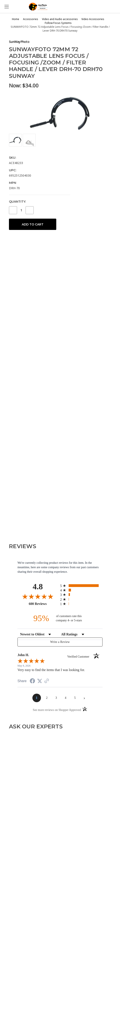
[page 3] (56, 697)
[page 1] (36, 698)
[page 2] (46, 697)
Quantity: (17, 201)
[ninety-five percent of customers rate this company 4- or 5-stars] (60, 618)
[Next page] (84, 697)
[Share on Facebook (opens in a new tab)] (32, 681)
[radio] (81, 585)
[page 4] (65, 697)
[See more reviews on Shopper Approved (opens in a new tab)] (46, 681)
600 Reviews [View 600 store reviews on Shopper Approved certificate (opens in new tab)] (43, 604)
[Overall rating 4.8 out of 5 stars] (37, 596)
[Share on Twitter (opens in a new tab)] (39, 681)
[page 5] (75, 697)
